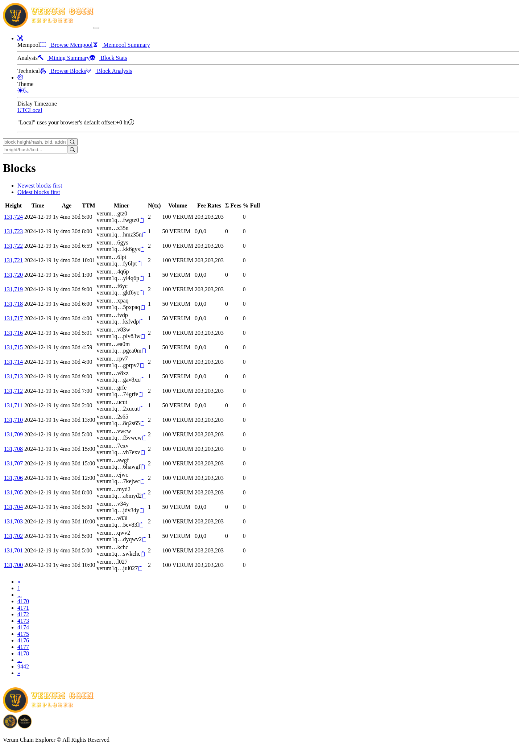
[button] (20, 38)
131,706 (13, 478)
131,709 (13, 434)
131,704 (13, 507)
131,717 (13, 318)
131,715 (13, 347)
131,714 (13, 362)
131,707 (13, 463)
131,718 (13, 304)
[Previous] (18, 582)
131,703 (13, 521)
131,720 (13, 275)
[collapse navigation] (96, 28)
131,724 (13, 217)
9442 (23, 666)
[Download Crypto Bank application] (24, 726)
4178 (23, 653)
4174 (23, 627)
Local (35, 110)
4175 (23, 634)
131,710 (13, 420)
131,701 (13, 550)
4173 (23, 621)
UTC (23, 110)
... (19, 595)
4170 (23, 601)
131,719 (13, 289)
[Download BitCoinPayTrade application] (10, 726)
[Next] (18, 673)
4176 (23, 640)
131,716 (13, 333)
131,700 (13, 565)
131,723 (13, 231)
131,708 (13, 449)
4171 (23, 608)
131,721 (13, 260)
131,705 (13, 492)
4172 (23, 614)
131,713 (13, 376)
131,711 (13, 405)
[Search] (72, 142)
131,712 (13, 391)
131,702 (13, 536)
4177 (23, 647)
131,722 (13, 246)
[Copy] (141, 220)
